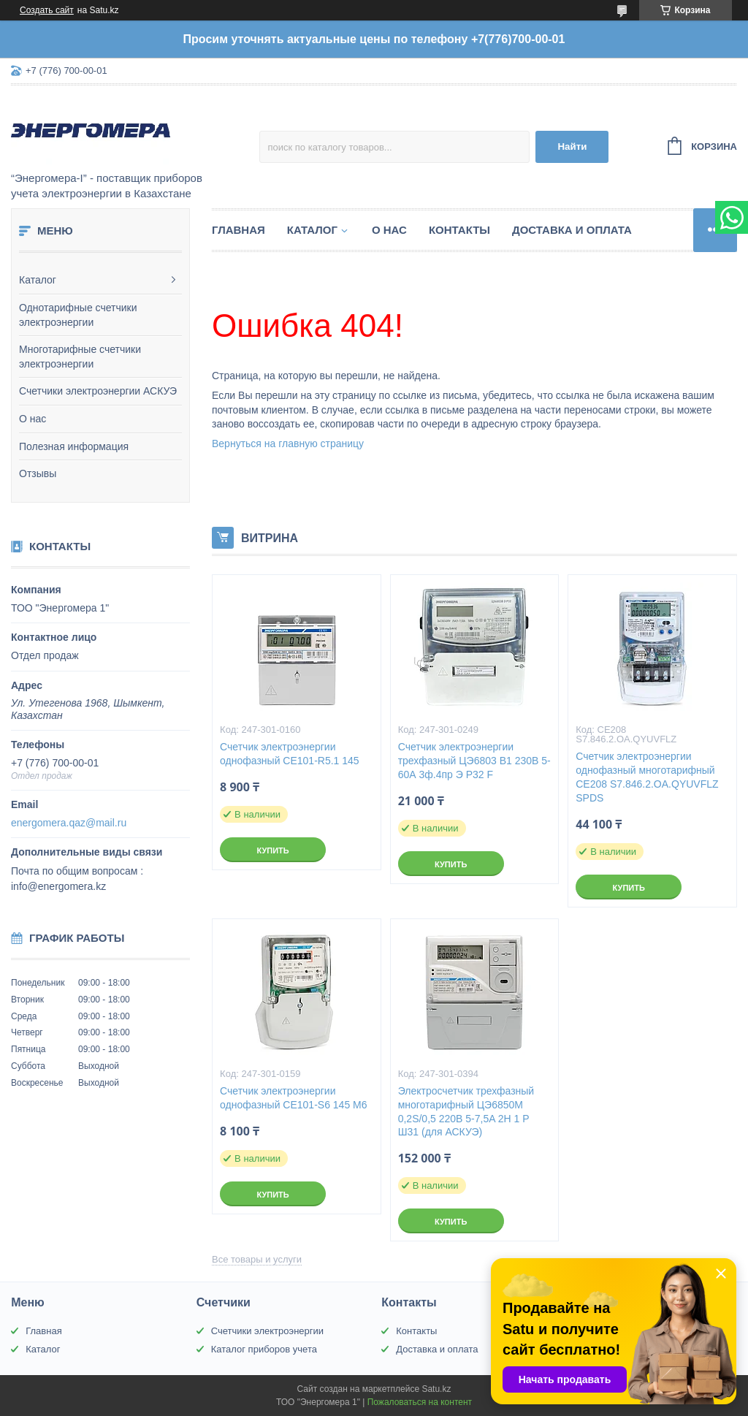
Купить (272, 850)
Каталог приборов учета (264, 1349)
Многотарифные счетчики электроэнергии (80, 356)
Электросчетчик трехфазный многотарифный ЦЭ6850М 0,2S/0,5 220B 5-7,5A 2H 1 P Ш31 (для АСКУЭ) (466, 1111)
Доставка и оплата (572, 229)
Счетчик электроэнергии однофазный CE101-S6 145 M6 (293, 1098)
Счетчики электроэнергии (267, 1330)
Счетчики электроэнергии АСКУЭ (98, 391)
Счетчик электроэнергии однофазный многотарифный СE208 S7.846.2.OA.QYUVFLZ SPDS (647, 777)
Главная (238, 229)
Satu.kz (436, 1389)
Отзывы (37, 473)
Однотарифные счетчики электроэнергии (78, 315)
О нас (32, 419)
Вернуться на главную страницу (288, 443)
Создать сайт (47, 10)
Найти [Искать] (572, 146)
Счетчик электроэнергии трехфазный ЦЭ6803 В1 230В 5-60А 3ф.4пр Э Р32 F (474, 760)
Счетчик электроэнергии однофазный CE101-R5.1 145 (289, 753)
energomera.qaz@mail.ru (68, 823)
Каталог (37, 280)
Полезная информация (74, 446)
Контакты (459, 229)
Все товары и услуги (257, 1259)
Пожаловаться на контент (419, 1402)
